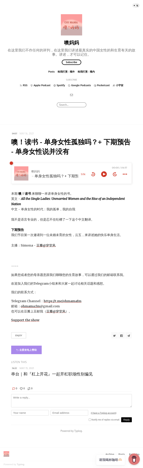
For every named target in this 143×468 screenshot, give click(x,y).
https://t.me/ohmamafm (62, 301)
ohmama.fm (30, 306)
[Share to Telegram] (128, 335)
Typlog (20, 464)
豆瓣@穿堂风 (46, 245)
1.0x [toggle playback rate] (83, 174)
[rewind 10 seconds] (93, 174)
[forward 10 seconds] (115, 174)
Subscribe (71, 62)
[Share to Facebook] (121, 335)
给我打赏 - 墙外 (66, 71)
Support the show (25, 320)
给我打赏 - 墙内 (86, 71)
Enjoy (18, 335)
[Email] (71, 95)
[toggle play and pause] (104, 174)
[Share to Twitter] (114, 335)
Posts (51, 71)
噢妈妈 (71, 42)
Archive (109, 454)
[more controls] (125, 174)
